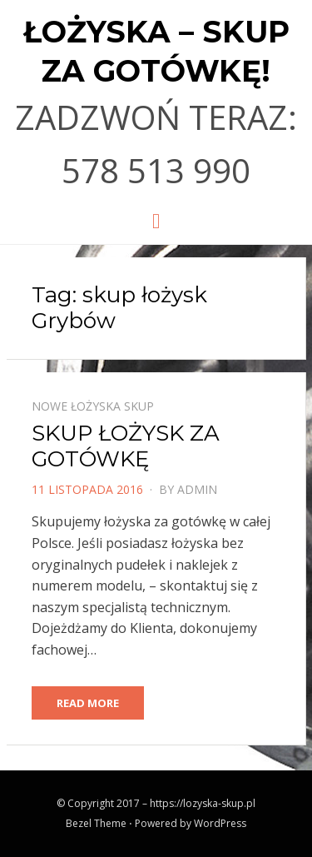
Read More (88, 702)
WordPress (220, 823)
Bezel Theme (96, 823)
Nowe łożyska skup (93, 406)
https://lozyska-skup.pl (202, 803)
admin (197, 489)
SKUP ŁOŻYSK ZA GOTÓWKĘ (126, 446)
